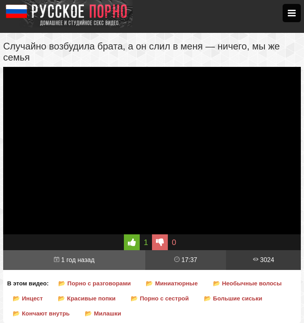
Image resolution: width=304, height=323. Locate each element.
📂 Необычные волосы (247, 283)
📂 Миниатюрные (172, 283)
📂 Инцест (28, 298)
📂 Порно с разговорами (94, 283)
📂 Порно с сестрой (160, 298)
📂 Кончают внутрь (41, 313)
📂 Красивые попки (87, 298)
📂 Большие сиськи (233, 298)
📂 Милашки (103, 313)
